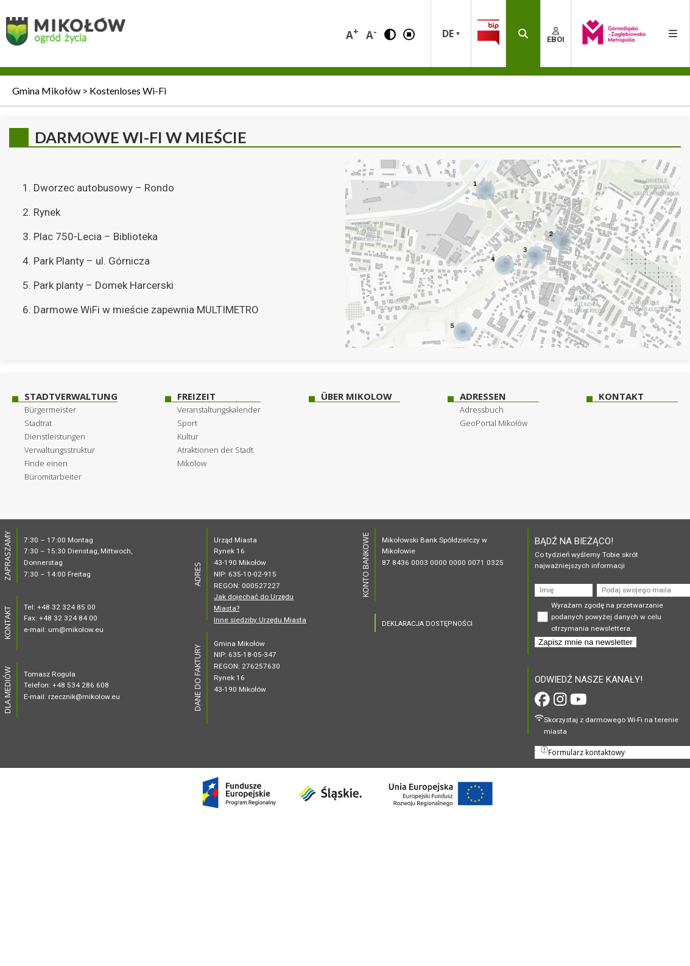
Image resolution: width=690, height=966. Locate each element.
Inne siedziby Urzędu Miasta (260, 620)
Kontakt (621, 396)
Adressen (483, 396)
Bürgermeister (50, 409)
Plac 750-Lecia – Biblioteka (95, 236)
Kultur (188, 436)
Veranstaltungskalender (219, 409)
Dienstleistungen (54, 436)
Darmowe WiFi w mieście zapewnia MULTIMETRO (146, 310)
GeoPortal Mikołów (493, 422)
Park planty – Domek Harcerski (103, 285)
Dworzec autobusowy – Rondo (103, 188)
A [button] (352, 34)
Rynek (46, 212)
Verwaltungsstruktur (59, 449)
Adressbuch (482, 409)
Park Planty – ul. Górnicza (91, 261)
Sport (187, 422)
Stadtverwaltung (71, 396)
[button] (390, 33)
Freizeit (196, 396)
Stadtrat (38, 422)
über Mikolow (356, 396)
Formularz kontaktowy (583, 751)
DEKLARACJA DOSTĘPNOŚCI (427, 624)
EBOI (556, 35)
